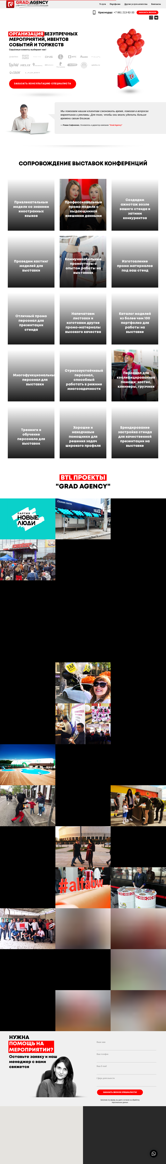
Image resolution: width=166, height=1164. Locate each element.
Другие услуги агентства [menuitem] (135, 4)
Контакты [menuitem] (156, 4)
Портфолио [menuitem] (115, 4)
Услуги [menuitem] (102, 4)
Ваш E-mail (102, 1031)
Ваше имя (101, 1007)
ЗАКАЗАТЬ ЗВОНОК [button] (147, 12)
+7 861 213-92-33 (116, 12)
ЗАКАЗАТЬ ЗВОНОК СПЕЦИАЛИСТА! (120, 1057)
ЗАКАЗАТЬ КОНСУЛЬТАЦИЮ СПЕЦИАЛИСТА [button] (42, 84)
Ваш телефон (102, 1019)
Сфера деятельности (106, 1043)
